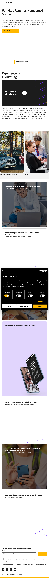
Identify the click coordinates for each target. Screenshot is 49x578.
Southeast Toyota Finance (8, 174)
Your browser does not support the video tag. (24, 50)
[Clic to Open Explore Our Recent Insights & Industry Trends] (24, 358)
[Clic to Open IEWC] (37, 152)
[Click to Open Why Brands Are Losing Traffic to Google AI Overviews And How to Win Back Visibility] (24, 466)
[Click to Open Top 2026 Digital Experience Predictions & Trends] (24, 420)
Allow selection (24, 306)
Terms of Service (40, 564)
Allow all (39, 306)
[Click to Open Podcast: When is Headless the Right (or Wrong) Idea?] (24, 204)
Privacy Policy (30, 564)
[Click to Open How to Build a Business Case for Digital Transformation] (24, 513)
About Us (4, 574)
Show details (40, 301)
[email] (19, 554)
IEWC (27, 174)
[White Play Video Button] (24, 93)
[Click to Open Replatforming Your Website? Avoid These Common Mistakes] (24, 251)
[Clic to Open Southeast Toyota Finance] (12, 152)
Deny (9, 306)
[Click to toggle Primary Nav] (46, 2)
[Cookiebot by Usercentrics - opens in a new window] (40, 271)
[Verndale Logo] (9, 2)
